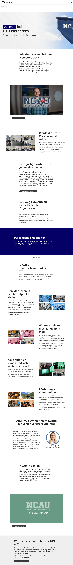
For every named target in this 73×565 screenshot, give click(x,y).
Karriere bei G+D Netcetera (9, 10)
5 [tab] (39, 247)
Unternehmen (7, 551)
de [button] (68, 2)
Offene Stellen (20, 541)
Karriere (5, 553)
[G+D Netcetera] (1, 10)
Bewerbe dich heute (27, 181)
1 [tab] (33, 247)
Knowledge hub (7, 555)
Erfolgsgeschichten (8, 557)
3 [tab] (36, 247)
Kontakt (22, 553)
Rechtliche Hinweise (25, 559)
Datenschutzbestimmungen (27, 557)
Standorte (23, 555)
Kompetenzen (6, 559)
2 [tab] (34, 247)
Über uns (22, 551)
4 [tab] (38, 247)
